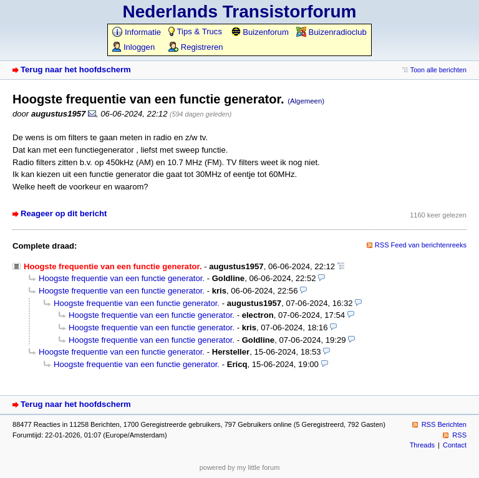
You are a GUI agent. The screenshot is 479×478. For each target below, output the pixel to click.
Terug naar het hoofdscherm (76, 69)
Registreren (195, 47)
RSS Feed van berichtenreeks (421, 245)
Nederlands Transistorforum (240, 11)
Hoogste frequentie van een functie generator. (122, 278)
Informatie (136, 32)
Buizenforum (260, 32)
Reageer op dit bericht (64, 213)
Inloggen (133, 47)
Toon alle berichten (438, 70)
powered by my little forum (240, 467)
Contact (455, 445)
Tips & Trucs (195, 31)
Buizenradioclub (331, 32)
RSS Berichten (444, 424)
